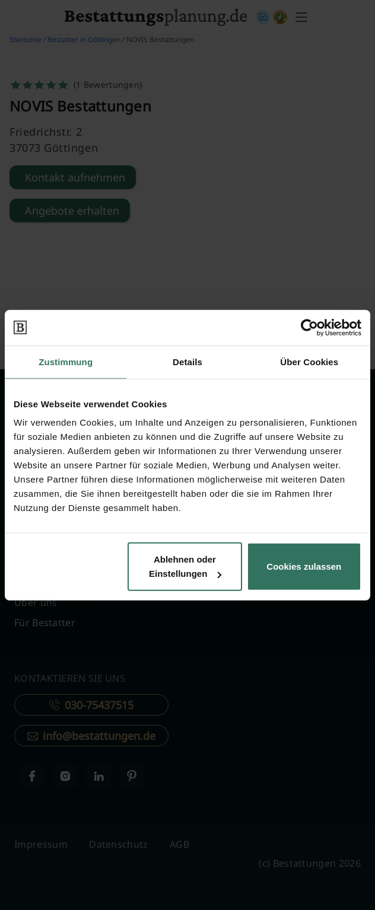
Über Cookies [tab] (309, 361)
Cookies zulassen (303, 566)
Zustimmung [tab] (66, 361)
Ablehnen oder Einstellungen (185, 566)
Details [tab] (187, 361)
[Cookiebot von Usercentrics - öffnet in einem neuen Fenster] (309, 327)
